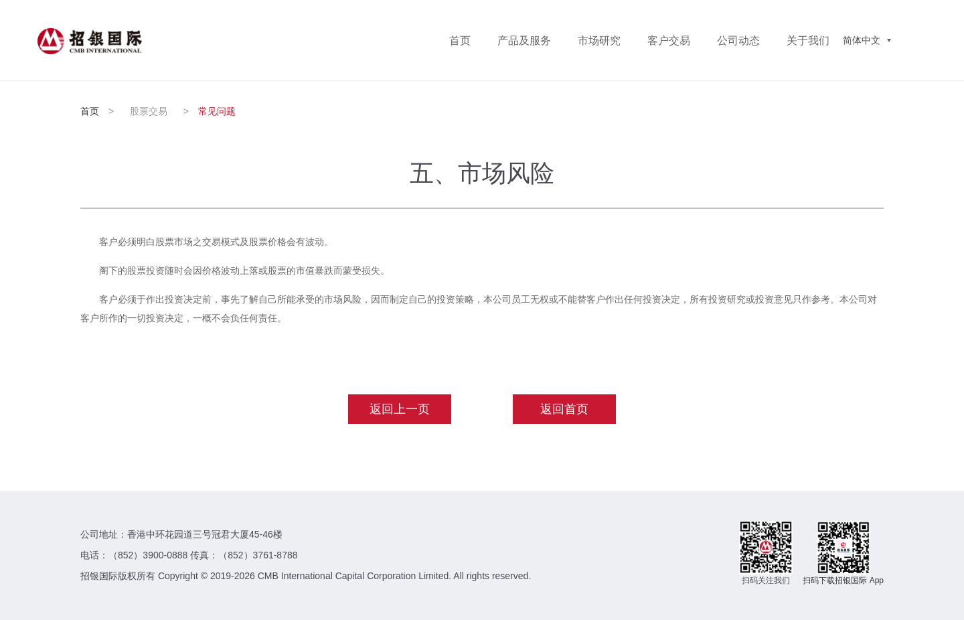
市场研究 (599, 40)
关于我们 (808, 40)
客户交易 (668, 40)
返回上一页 (400, 409)
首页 (460, 40)
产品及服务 (524, 40)
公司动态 (738, 40)
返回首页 (564, 409)
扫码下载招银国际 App (843, 580)
